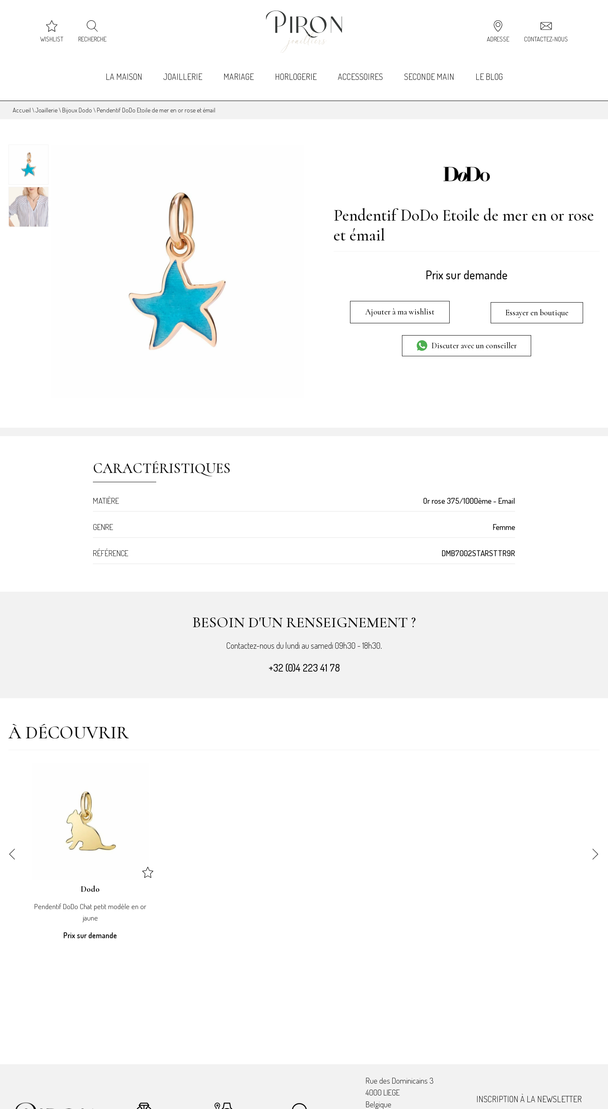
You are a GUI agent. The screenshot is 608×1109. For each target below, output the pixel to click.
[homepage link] (304, 32)
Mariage (238, 71)
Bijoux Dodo (77, 102)
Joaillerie (181, 71)
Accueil (22, 102)
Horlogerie (296, 71)
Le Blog (491, 71)
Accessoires (361, 71)
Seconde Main (431, 71)
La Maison (121, 71)
